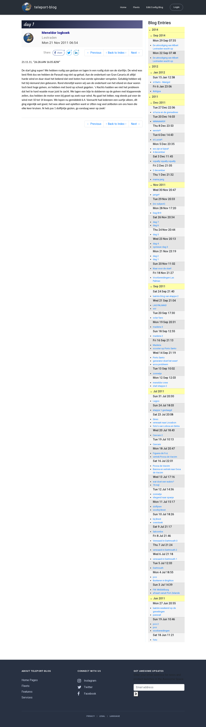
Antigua (157, 91)
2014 (154, 29)
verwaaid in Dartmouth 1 (165, 559)
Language (115, 716)
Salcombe (158, 531)
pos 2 (156, 624)
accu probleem (160, 364)
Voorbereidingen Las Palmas (163, 279)
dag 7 (156, 222)
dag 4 (156, 243)
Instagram (86, 681)
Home (123, 7)
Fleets (136, 7)
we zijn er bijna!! (161, 148)
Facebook (86, 694)
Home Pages (30, 680)
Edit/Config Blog (154, 7)
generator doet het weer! (165, 361)
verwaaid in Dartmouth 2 (165, 550)
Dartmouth (158, 568)
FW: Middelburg (161, 589)
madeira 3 (158, 327)
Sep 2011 (159, 286)
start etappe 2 (160, 386)
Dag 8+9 (157, 213)
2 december (159, 170)
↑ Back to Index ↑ (116, 52)
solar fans (158, 317)
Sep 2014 (159, 35)
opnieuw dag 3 (160, 247)
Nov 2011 (159, 185)
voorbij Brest (159, 510)
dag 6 (156, 225)
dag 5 (156, 234)
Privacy (90, 716)
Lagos (156, 401)
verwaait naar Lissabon (164, 422)
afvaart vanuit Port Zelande (166, 593)
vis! (154, 308)
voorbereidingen (161, 630)
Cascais (157, 444)
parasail (157, 615)
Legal (102, 716)
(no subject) (159, 203)
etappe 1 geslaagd (162, 410)
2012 (154, 66)
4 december (159, 152)
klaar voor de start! (162, 268)
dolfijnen (157, 506)
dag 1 (156, 259)
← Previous (94, 52)
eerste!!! (157, 130)
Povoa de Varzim (161, 466)
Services (27, 697)
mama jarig (158, 179)
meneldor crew (160, 382)
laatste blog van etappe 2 (165, 296)
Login (176, 7)
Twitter (85, 687)
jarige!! (156, 194)
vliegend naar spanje (163, 497)
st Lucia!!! (157, 139)
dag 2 (156, 256)
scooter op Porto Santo (164, 348)
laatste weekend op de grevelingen (164, 610)
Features (27, 691)
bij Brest (157, 519)
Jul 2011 (158, 391)
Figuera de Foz (160, 453)
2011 (154, 96)
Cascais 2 (158, 435)
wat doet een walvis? (163, 481)
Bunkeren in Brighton (163, 580)
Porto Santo (159, 357)
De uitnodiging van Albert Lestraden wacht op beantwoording (165, 47)
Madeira (157, 345)
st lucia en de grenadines (165, 112)
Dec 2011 (159, 102)
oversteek (158, 522)
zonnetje (157, 373)
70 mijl (156, 485)
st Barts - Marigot (161, 82)
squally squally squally (164, 161)
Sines (155, 419)
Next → (135, 52)
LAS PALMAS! (160, 305)
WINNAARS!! (159, 121)
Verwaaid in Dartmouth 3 (165, 540)
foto (155, 639)
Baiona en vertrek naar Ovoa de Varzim (167, 471)
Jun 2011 (159, 598)
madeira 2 (158, 336)
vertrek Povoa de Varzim (165, 456)
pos (155, 577)
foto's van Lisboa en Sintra (166, 426)
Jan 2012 (159, 72)
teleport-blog (39, 7)
